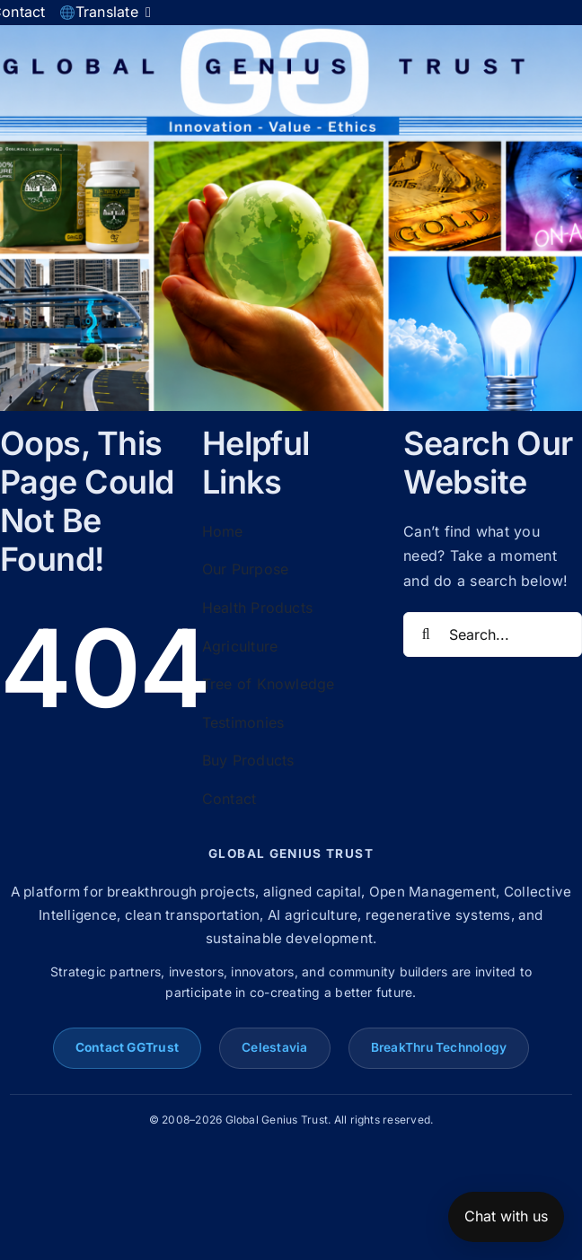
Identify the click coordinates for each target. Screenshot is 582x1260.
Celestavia (274, 1047)
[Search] (425, 634)
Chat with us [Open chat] (506, 1216)
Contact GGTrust (127, 1047)
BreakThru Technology (439, 1047)
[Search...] (492, 634)
